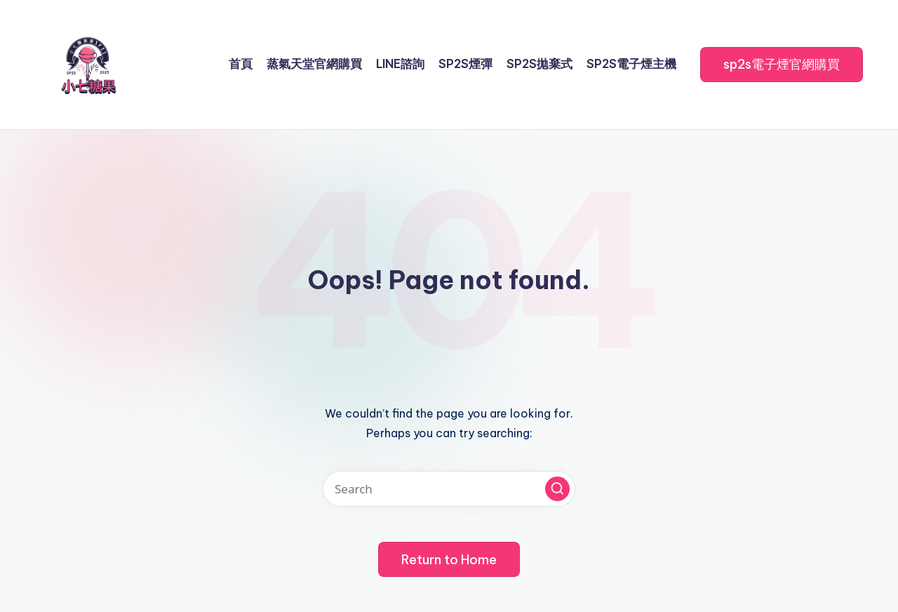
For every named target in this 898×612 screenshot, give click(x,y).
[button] (781, 64)
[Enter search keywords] (449, 489)
